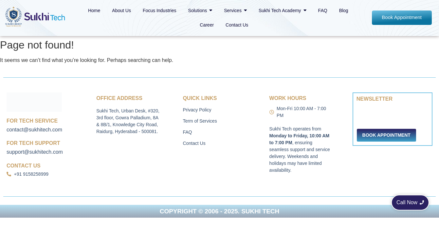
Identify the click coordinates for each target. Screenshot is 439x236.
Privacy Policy (197, 109)
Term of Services (200, 121)
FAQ (187, 132)
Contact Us (194, 143)
